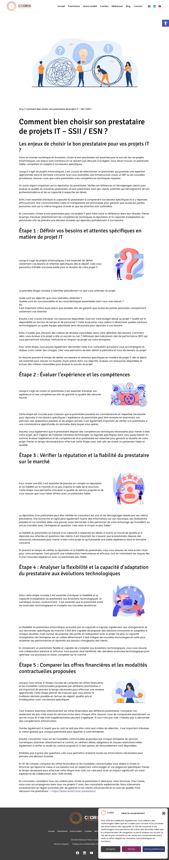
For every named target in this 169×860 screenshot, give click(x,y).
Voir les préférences (154, 849)
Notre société (90, 6)
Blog (128, 6)
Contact (138, 6)
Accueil (61, 6)
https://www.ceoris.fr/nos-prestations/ (74, 791)
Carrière (104, 6)
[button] (163, 813)
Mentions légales (151, 855)
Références (117, 6)
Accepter (110, 849)
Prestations (74, 6)
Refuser (131, 849)
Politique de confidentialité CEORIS (123, 855)
